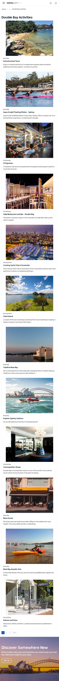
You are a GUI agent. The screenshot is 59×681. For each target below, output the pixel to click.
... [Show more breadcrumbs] (10, 9)
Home (5, 9)
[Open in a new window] (29, 38)
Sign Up (6, 660)
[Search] (51, 3)
